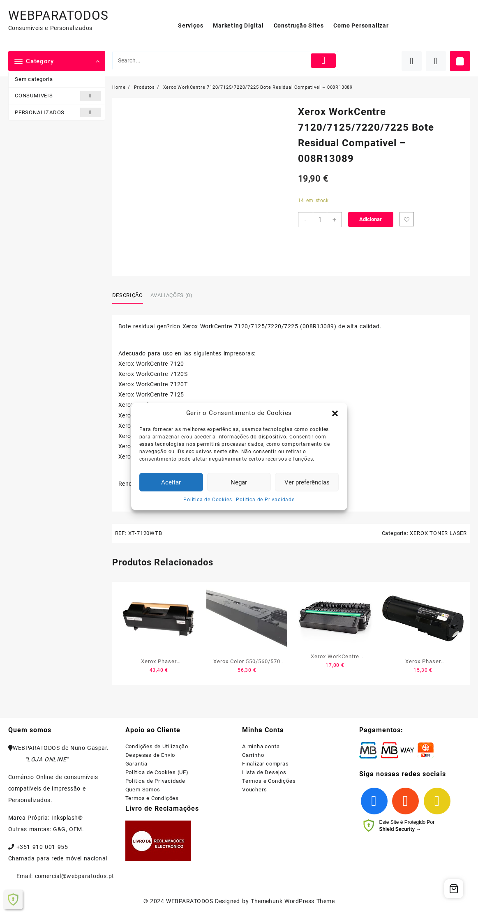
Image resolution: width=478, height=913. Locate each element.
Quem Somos (142, 789)
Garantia (136, 764)
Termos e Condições (152, 798)
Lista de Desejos (264, 772)
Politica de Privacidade (265, 500)
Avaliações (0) (171, 295)
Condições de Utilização (156, 746)
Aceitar (171, 482)
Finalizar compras (265, 764)
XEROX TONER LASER (438, 533)
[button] (335, 413)
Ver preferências (307, 482)
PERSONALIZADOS (58, 112)
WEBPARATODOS (58, 15)
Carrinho (253, 755)
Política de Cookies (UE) (157, 772)
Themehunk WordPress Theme (293, 901)
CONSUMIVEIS (58, 95)
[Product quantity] (320, 219)
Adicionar (370, 219)
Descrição (127, 295)
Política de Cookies (207, 500)
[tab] (130, 295)
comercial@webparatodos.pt (74, 876)
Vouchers (254, 789)
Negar (239, 482)
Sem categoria (34, 79)
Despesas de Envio (150, 755)
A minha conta (260, 746)
